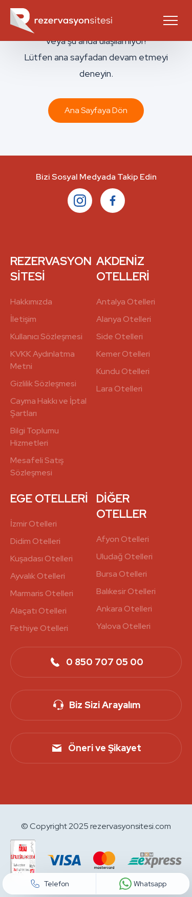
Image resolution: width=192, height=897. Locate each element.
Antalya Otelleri (125, 301)
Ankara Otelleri (124, 608)
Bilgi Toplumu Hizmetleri (34, 436)
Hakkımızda (31, 301)
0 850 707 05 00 (96, 662)
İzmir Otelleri (33, 523)
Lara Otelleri (119, 388)
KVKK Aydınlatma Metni (42, 359)
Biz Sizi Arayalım (96, 705)
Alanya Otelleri (123, 319)
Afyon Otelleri (122, 539)
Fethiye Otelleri (39, 628)
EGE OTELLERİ (49, 498)
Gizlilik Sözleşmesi (43, 383)
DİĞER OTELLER (121, 506)
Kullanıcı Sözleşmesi (46, 336)
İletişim (23, 319)
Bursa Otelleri (121, 573)
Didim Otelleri (35, 541)
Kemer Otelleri (123, 353)
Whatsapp (142, 884)
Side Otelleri (119, 336)
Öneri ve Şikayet (96, 748)
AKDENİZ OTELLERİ (123, 269)
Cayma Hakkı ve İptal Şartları (48, 407)
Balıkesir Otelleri (126, 591)
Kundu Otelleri (123, 371)
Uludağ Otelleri (124, 556)
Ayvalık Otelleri (37, 576)
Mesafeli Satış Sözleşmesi (36, 466)
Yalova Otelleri (123, 626)
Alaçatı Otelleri (38, 610)
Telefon (49, 884)
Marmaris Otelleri (41, 593)
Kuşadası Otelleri (41, 558)
